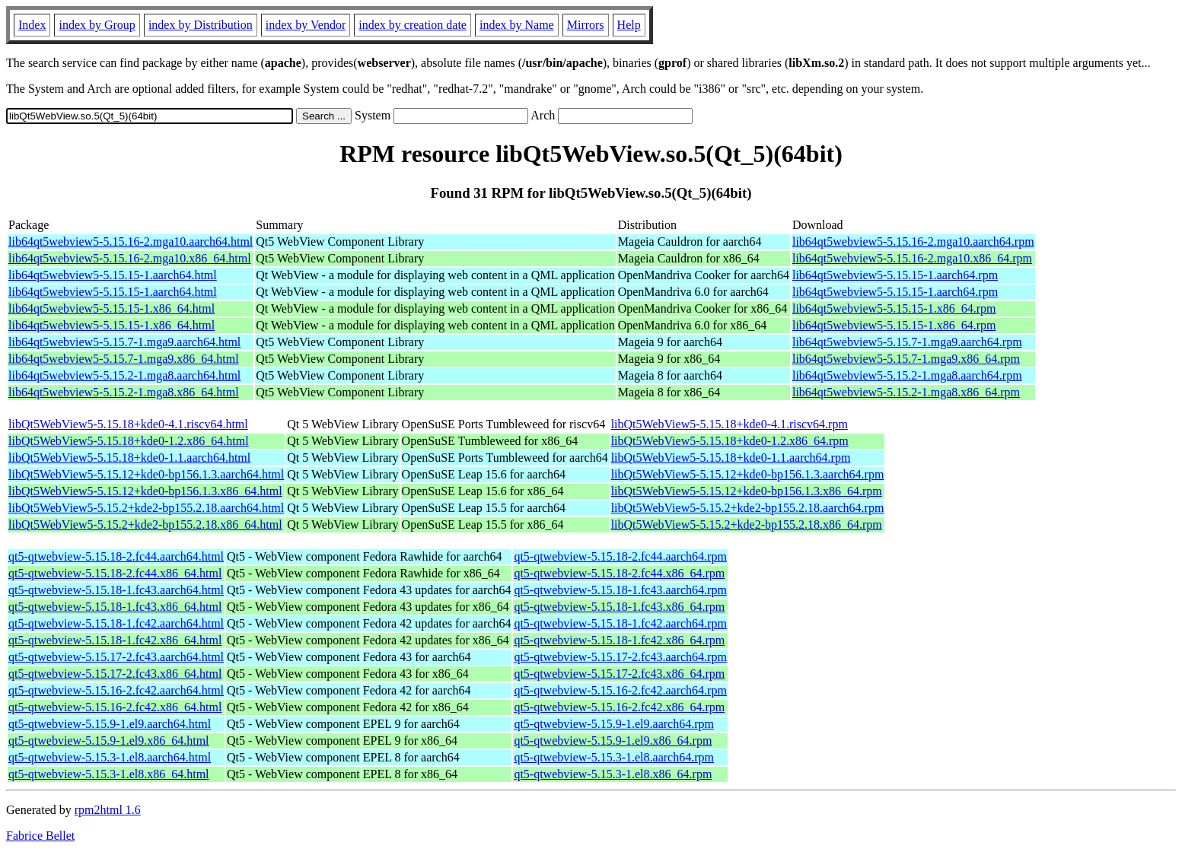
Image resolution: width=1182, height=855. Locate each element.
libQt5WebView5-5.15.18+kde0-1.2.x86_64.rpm (730, 440)
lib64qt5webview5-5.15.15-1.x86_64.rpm (894, 308)
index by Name (516, 24)
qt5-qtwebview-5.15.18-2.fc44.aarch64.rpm (620, 556)
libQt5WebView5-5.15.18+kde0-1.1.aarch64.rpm (731, 457)
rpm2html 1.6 (108, 809)
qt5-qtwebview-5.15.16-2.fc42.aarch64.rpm (620, 690)
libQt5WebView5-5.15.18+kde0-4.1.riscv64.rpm (729, 424)
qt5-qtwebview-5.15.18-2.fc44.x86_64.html (114, 573)
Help (629, 24)
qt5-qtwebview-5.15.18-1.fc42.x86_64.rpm (619, 640)
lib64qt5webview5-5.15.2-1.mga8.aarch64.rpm (907, 375)
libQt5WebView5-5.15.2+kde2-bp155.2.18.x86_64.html (145, 524)
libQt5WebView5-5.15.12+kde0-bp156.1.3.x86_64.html (145, 491)
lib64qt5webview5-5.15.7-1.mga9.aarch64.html (124, 341)
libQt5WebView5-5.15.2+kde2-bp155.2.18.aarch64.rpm (747, 507)
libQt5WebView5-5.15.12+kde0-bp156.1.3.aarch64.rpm (747, 474)
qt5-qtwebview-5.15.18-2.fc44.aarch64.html (116, 556)
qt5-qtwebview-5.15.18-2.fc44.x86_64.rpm (619, 573)
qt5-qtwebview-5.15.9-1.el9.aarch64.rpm (614, 723)
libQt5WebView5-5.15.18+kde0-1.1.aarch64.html (129, 457)
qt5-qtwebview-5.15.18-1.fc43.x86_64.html (114, 606)
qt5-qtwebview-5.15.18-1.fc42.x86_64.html (114, 640)
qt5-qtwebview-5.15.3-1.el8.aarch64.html (109, 757)
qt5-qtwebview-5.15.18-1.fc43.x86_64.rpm (619, 606)
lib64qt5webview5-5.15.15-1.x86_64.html (111, 308)
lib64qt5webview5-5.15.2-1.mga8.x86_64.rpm (906, 392)
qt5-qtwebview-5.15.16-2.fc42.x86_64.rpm (619, 707)
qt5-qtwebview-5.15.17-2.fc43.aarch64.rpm (620, 656)
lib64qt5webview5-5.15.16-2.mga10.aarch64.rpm (913, 241)
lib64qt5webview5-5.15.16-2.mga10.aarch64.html (130, 241)
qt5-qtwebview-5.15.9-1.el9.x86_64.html (108, 740)
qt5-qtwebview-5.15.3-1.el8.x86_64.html (108, 774)
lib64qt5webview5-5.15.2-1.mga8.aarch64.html (124, 375)
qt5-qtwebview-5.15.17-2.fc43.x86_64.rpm (619, 673)
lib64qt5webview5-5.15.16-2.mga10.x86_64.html (129, 258)
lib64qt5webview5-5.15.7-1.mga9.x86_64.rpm (906, 358)
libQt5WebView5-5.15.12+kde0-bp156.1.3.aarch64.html (146, 474)
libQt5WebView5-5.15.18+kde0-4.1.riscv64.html (128, 424)
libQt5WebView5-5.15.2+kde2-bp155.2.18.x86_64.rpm (746, 524)
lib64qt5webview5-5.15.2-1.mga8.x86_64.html (123, 392)
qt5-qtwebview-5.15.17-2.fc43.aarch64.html (116, 656)
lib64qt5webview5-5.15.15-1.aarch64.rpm (895, 275)
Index (32, 24)
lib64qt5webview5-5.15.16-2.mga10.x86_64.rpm (912, 258)
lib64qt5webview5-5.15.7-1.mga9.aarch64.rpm (907, 341)
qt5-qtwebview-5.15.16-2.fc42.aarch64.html (116, 690)
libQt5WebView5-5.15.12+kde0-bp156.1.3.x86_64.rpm (746, 491)
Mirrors (585, 24)
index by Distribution (200, 24)
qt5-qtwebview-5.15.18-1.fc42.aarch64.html (116, 623)
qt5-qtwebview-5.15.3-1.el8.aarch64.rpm (614, 757)
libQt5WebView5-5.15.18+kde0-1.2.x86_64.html (128, 440)
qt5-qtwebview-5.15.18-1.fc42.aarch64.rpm (620, 623)
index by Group (97, 24)
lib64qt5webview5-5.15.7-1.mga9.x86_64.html (123, 358)
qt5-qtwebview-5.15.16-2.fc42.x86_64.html (114, 707)
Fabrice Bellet (40, 835)
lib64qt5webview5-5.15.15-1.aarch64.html (112, 275)
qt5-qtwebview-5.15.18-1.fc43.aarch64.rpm (620, 589)
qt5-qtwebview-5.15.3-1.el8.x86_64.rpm (613, 774)
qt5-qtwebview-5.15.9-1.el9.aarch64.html (109, 723)
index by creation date (412, 24)
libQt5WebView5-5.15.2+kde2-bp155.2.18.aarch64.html (146, 507)
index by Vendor (306, 24)
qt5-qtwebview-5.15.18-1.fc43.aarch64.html (116, 589)
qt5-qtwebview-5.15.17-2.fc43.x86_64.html (114, 673)
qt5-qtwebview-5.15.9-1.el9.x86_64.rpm (613, 740)
